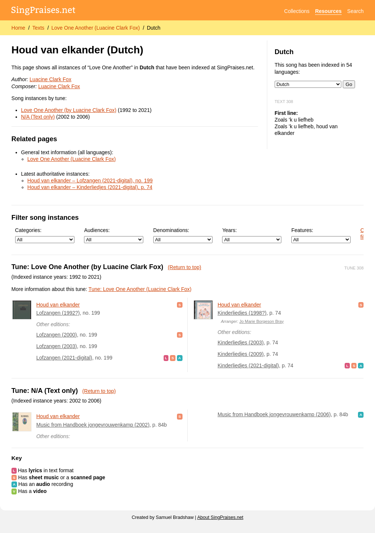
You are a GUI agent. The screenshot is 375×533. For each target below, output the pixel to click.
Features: (321, 235)
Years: (251, 235)
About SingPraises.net (220, 517)
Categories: (44, 235)
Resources (328, 11)
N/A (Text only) (38, 117)
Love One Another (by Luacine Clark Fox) (69, 110)
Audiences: (113, 235)
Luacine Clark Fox (50, 79)
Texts (38, 28)
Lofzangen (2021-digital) (64, 358)
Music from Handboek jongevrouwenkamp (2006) (274, 414)
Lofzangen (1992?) (58, 313)
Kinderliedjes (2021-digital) (248, 365)
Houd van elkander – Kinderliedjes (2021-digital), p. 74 (90, 187)
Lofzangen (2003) (56, 346)
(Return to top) (184, 267)
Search (355, 11)
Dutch (154, 28)
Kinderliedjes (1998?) (242, 313)
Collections (296, 11)
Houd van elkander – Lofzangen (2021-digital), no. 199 (90, 180)
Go (349, 84)
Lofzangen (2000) (56, 335)
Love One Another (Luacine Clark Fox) (95, 28)
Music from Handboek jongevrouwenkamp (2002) (93, 425)
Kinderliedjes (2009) (241, 354)
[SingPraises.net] (43, 11)
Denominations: (182, 235)
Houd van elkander (58, 305)
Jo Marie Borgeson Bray (261, 321)
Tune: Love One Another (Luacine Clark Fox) (139, 289)
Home (18, 28)
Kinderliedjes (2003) (241, 342)
